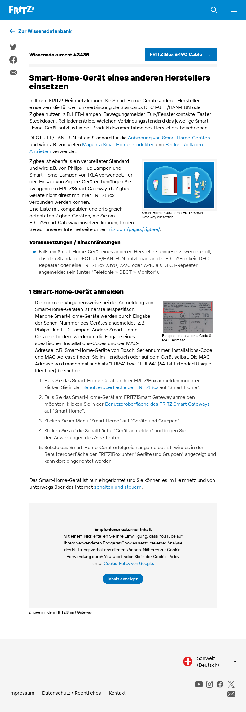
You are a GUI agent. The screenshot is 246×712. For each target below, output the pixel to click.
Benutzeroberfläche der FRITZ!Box (120, 387)
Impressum (21, 693)
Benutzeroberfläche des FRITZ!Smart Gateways (157, 404)
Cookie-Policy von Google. (129, 563)
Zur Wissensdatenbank (45, 31)
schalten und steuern (118, 487)
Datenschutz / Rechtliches (71, 693)
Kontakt (117, 693)
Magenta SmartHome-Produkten (118, 144)
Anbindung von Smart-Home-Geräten (169, 137)
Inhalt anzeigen (123, 579)
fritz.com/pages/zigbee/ (133, 229)
